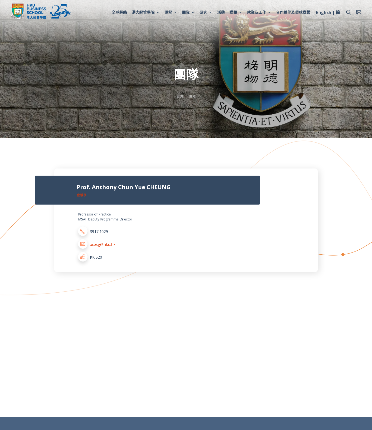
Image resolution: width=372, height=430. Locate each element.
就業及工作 (259, 12)
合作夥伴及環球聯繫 (293, 12)
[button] (348, 12)
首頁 (180, 96)
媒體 (235, 12)
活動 (221, 12)
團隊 (188, 12)
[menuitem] (323, 13)
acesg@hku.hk (103, 244)
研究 (206, 12)
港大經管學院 (146, 12)
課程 (170, 12)
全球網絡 (119, 12)
